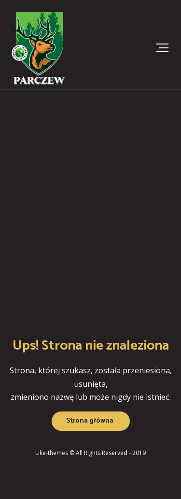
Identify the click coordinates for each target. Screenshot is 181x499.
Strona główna (89, 420)
